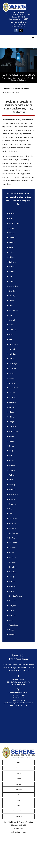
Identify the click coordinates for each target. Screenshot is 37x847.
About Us (18, 768)
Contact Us (18, 816)
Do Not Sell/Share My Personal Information (18, 822)
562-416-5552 (20, 26)
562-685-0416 (20, 698)
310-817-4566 (21, 24)
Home (18, 763)
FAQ (18, 800)
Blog (18, 806)
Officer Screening (18, 795)
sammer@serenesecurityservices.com (20, 703)
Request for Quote (18, 811)
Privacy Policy (18, 829)
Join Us (18, 784)
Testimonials (18, 789)
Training (18, 779)
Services (18, 773)
